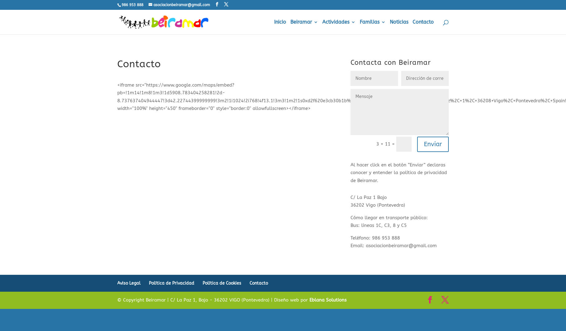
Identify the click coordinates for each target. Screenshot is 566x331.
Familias (369, 22)
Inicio (280, 22)
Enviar (433, 144)
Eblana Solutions (328, 300)
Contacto (423, 22)
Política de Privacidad (171, 283)
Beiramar (301, 22)
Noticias (399, 22)
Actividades (335, 22)
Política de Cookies (222, 283)
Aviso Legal (129, 283)
